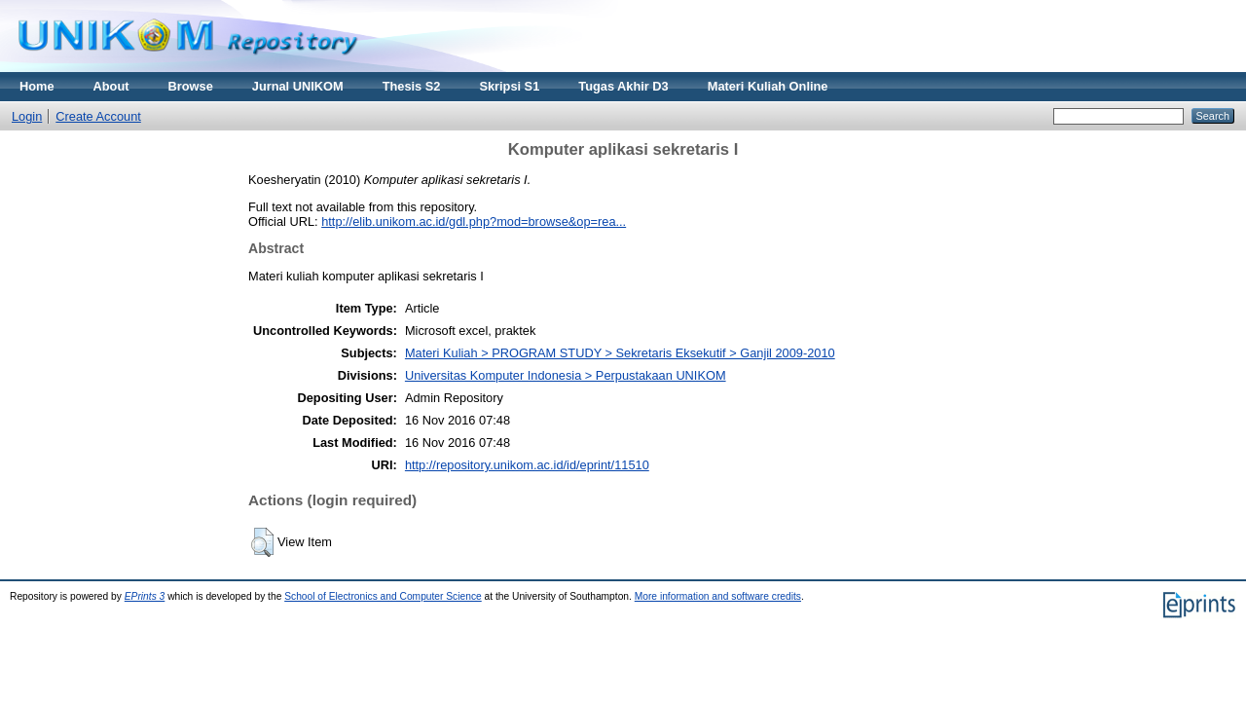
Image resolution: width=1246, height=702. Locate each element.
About (111, 86)
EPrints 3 (145, 596)
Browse (190, 86)
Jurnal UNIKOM (298, 86)
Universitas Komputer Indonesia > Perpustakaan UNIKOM (565, 375)
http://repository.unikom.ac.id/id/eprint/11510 (527, 465)
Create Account (98, 116)
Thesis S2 (412, 86)
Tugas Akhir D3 (623, 86)
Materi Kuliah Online (768, 86)
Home (37, 86)
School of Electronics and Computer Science (383, 596)
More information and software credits (718, 596)
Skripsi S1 (509, 86)
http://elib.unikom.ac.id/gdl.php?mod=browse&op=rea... (473, 221)
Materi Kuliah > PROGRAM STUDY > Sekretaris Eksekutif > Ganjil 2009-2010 (620, 353)
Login (27, 116)
